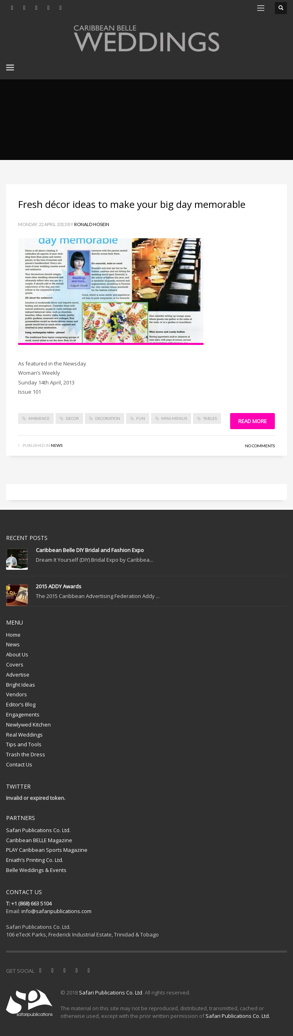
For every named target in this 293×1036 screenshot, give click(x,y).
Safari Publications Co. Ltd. (38, 830)
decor (72, 418)
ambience (39, 418)
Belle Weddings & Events (36, 870)
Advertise (17, 674)
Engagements (22, 714)
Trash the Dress (25, 754)
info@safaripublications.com (56, 911)
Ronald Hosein (91, 224)
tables (210, 418)
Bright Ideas (20, 684)
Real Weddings (24, 734)
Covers (14, 664)
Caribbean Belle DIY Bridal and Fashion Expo (90, 550)
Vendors (16, 694)
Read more (252, 421)
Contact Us (19, 764)
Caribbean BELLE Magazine (39, 840)
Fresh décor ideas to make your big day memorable (131, 204)
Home (13, 634)
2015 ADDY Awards (58, 586)
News (56, 445)
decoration (107, 418)
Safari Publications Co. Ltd (110, 992)
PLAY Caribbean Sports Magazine (46, 849)
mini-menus (174, 418)
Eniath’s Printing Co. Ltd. (34, 860)
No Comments (260, 445)
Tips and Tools (24, 744)
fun (140, 418)
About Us (17, 654)
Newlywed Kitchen (28, 724)
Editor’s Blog (20, 704)
